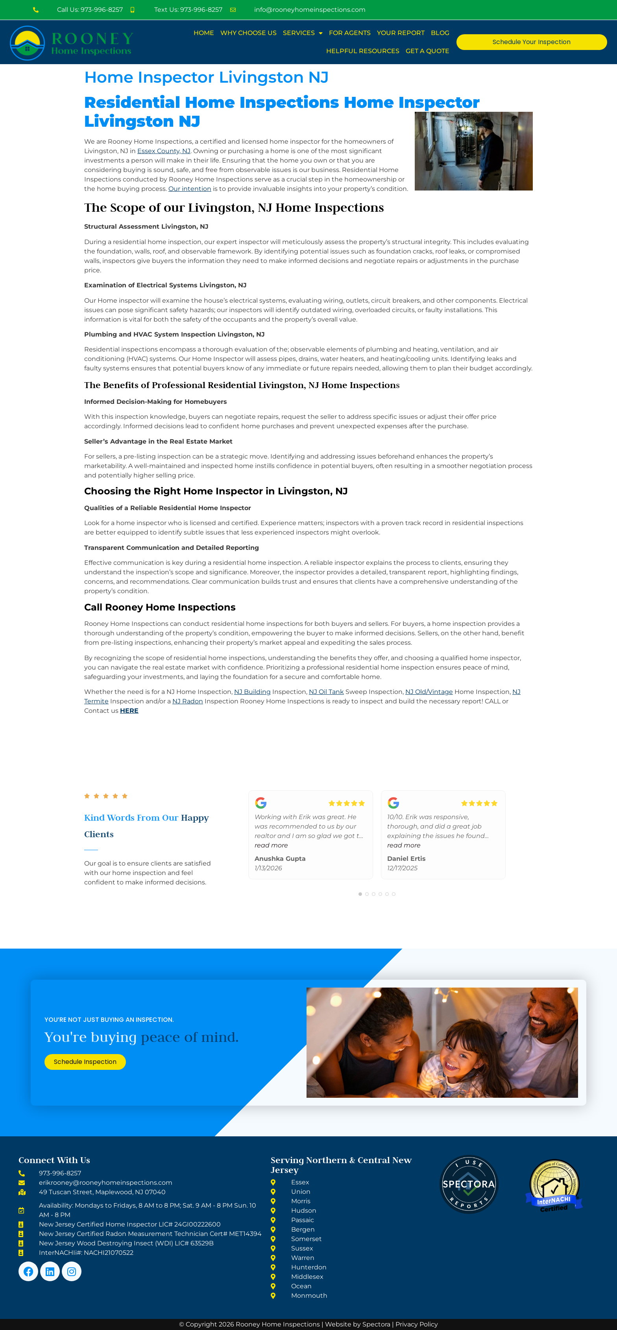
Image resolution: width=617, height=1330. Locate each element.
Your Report (401, 33)
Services (303, 33)
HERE (129, 710)
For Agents (350, 33)
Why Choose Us (248, 33)
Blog (440, 33)
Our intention (189, 188)
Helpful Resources (362, 51)
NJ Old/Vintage (429, 692)
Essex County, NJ (163, 151)
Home (204, 33)
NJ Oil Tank (326, 692)
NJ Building (252, 692)
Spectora (376, 1324)
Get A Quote (427, 51)
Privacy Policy (416, 1324)
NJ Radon (187, 701)
